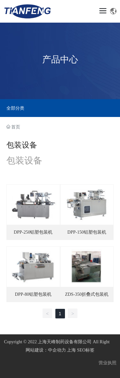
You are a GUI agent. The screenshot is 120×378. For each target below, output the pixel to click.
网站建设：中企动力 (46, 350)
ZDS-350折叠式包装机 (86, 294)
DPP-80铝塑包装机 (33, 294)
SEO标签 (85, 350)
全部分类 (15, 108)
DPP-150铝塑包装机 (87, 232)
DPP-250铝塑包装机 (33, 232)
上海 (71, 350)
